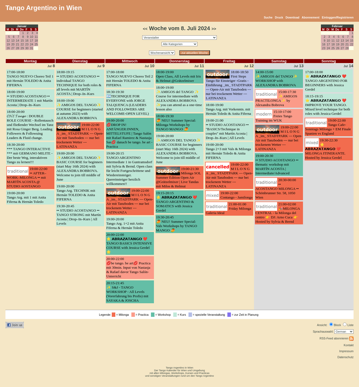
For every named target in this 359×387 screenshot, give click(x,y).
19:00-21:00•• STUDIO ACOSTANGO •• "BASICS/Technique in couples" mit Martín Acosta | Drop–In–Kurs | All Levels (227, 129)
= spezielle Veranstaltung (207, 314)
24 (31, 44)
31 (31, 48)
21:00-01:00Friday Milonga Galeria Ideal (228, 208)
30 (27, 48)
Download (292, 17)
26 (8, 48)
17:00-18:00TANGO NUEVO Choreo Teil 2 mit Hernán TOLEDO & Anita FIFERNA (129, 78)
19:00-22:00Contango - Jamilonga (236, 195)
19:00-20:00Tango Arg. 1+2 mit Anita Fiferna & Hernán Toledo (125, 223)
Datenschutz (346, 357)
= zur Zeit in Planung (243, 314)
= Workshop (161, 314)
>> (214, 29)
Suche (268, 17)
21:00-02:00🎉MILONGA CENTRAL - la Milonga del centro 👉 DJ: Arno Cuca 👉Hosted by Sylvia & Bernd (277, 213)
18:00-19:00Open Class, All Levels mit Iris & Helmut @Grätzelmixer (178, 76)
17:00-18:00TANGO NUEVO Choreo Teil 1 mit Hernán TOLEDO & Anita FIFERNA (30, 78)
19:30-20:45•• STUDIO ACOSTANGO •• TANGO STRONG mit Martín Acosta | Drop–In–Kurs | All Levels (79, 214)
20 (12, 44)
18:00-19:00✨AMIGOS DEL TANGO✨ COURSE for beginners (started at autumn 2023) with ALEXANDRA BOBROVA (80, 109)
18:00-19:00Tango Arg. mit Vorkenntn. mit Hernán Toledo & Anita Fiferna (228, 109)
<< (145, 29)
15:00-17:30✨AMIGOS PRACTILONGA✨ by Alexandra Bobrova (276, 98)
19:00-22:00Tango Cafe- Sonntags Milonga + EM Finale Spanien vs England (328, 126)
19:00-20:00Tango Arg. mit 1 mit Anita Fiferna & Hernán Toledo (26, 197)
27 (12, 48)
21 (17, 44)
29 (22, 48)
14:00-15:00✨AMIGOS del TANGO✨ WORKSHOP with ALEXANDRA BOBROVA (276, 78)
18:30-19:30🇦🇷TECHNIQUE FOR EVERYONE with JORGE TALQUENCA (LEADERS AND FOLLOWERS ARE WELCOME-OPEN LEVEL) (127, 103)
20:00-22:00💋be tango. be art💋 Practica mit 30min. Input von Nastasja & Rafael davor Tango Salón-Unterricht (128, 267)
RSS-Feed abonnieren (337, 338)
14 (17, 40)
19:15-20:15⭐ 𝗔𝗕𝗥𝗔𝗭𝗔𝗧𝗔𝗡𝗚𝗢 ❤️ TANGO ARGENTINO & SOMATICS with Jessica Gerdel (176, 201)
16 (27, 40)
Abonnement (310, 17)
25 (36, 44)
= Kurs (180, 314)
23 (27, 44)
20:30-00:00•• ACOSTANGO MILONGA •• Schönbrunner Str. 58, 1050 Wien (277, 188)
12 (8, 40)
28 (17, 48)
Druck (279, 17)
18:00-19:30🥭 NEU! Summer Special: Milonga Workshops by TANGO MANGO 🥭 (176, 122)
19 (8, 44)
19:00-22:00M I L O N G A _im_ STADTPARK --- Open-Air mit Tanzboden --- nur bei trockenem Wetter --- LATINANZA (80, 135)
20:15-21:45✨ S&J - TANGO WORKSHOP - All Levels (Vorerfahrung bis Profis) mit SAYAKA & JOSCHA (127, 291)
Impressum (346, 351)
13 (12, 40)
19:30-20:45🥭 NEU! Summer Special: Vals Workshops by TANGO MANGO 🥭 (176, 223)
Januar (22, 26)
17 (31, 40)
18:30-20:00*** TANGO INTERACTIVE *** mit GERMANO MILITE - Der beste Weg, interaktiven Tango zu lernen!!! (29, 153)
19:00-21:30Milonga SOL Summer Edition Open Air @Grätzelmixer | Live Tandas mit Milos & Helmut (178, 177)
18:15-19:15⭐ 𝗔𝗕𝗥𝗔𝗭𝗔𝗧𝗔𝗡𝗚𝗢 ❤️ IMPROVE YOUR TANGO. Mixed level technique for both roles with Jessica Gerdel (327, 105)
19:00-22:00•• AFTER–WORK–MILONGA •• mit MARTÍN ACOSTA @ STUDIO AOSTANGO (27, 177)
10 (31, 36)
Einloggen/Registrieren (338, 17)
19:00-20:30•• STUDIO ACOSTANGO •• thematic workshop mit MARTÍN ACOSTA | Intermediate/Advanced (276, 164)
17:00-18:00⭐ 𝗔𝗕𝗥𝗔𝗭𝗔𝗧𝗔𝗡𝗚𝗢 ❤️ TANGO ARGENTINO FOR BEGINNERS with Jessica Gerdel (326, 80)
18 (36, 40)
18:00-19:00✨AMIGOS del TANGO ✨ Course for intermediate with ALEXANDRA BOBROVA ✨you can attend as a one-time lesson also (179, 98)
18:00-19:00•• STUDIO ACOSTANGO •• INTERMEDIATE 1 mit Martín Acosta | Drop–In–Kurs (29, 98)
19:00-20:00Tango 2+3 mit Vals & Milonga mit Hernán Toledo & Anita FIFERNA (228, 151)
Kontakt (349, 345)
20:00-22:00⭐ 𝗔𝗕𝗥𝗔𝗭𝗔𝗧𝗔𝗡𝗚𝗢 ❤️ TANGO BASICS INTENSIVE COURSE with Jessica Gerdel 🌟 (129, 243)
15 (22, 40)
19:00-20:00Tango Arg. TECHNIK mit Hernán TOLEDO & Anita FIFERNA (76, 192)
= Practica (140, 314)
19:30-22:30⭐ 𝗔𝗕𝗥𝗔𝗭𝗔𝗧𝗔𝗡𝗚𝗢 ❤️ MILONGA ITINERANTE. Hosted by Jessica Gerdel (325, 149)
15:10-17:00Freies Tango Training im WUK (273, 116)
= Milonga (121, 314)
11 (36, 36)
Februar (337, 26)
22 (22, 44)
